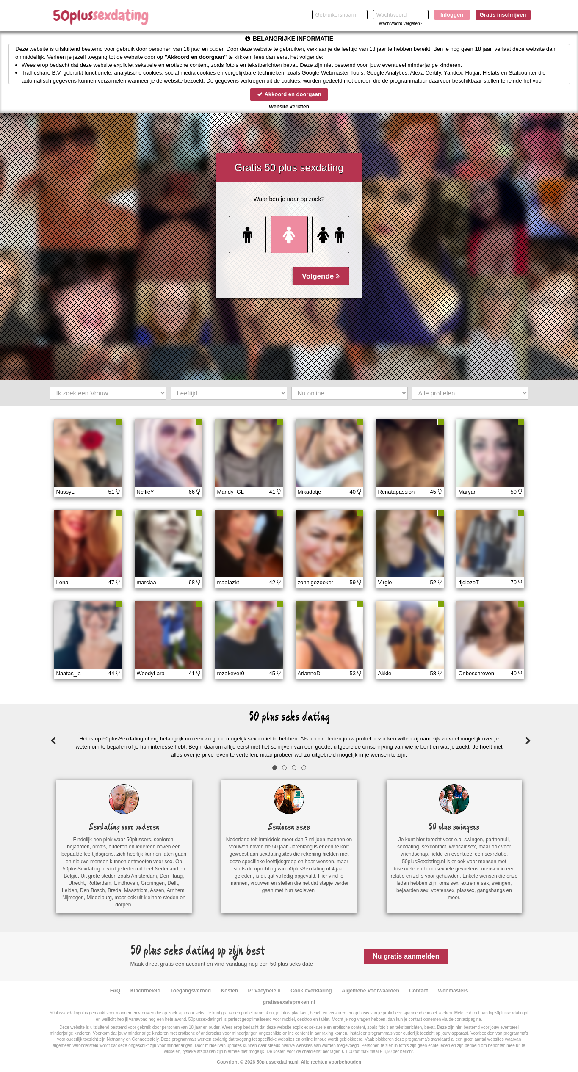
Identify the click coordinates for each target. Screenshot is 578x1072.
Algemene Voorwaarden (370, 991)
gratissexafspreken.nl (289, 1002)
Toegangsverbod (190, 991)
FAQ (115, 991)
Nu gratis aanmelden (406, 956)
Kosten (229, 991)
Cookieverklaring (311, 991)
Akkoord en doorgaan (289, 94)
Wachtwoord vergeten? (400, 23)
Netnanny (116, 1039)
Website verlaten (289, 107)
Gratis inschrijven (503, 14)
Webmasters (453, 991)
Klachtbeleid (145, 991)
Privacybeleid (264, 991)
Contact (418, 991)
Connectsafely (145, 1039)
